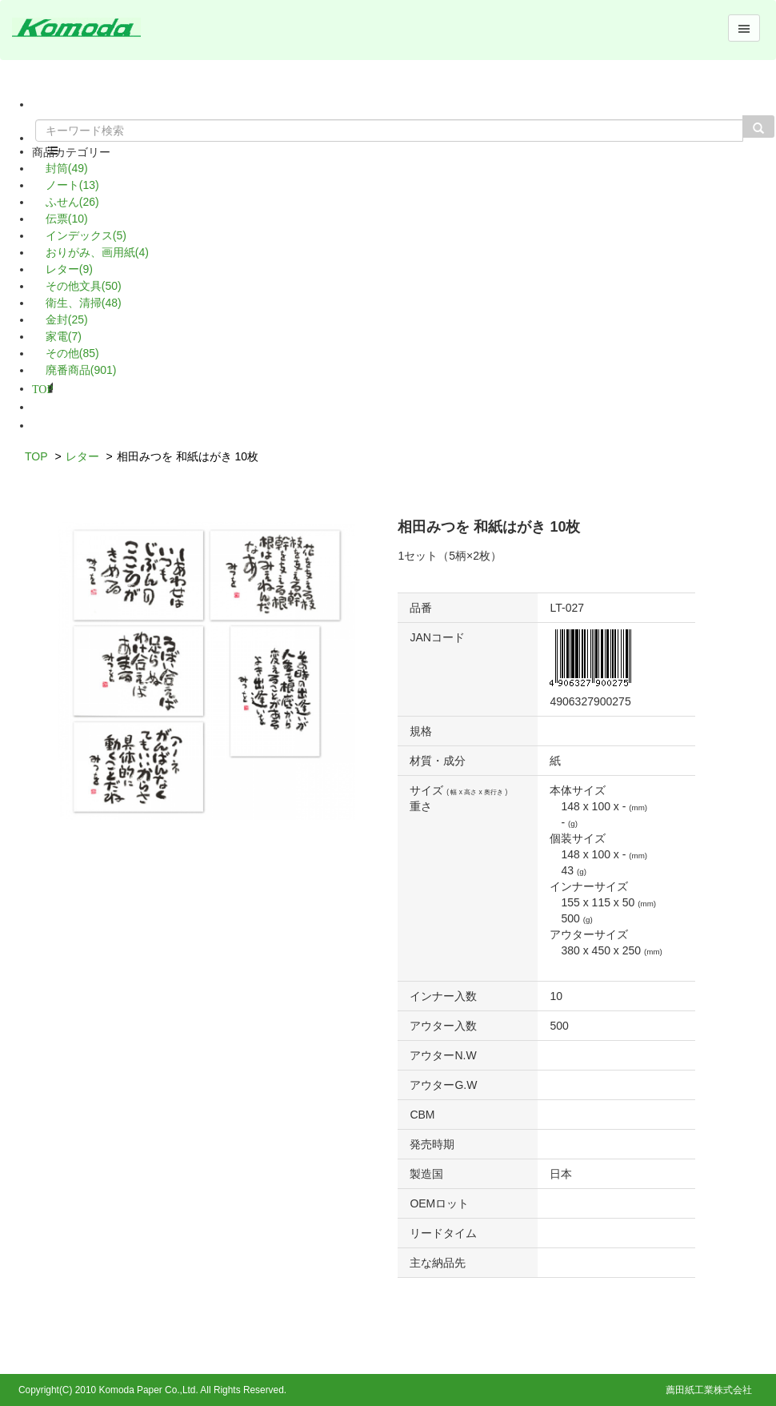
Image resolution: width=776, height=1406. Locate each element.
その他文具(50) (84, 285)
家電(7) (64, 336)
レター (82, 456)
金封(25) (67, 319)
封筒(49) (67, 168)
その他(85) (72, 353)
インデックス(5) (86, 235)
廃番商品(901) (81, 370)
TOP (42, 387)
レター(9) (69, 269)
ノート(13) (72, 185)
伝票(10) (67, 218)
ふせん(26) (72, 201)
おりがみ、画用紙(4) (97, 252)
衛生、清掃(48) (84, 302)
